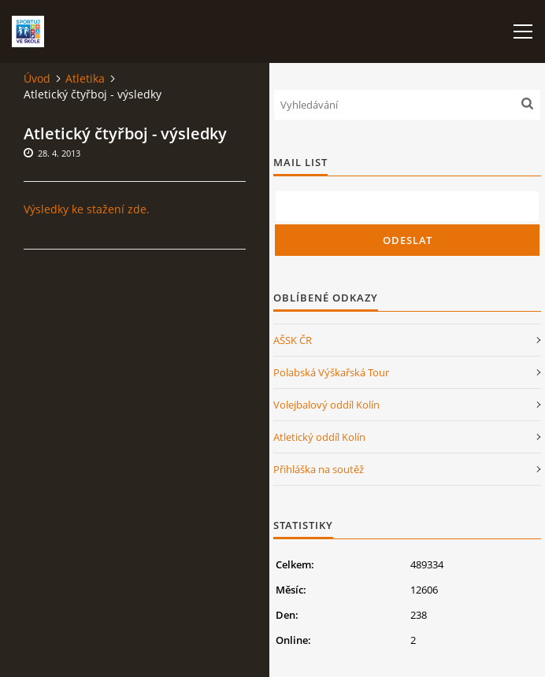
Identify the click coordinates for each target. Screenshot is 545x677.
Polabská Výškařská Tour (331, 372)
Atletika (85, 78)
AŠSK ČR (292, 340)
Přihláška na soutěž (318, 469)
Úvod (37, 78)
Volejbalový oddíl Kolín (326, 405)
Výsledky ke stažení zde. (87, 209)
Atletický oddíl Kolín (319, 437)
